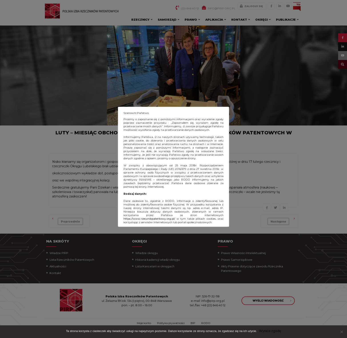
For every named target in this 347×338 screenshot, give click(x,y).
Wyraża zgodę (270, 331)
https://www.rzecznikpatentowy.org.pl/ (149, 218)
